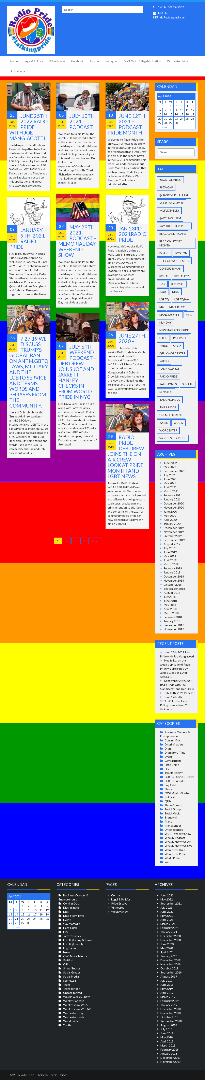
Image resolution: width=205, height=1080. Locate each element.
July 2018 (170, 596)
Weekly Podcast (175, 837)
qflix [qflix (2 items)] (177, 345)
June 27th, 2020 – (132, 338)
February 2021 (173, 495)
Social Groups (173, 809)
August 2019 (172, 544)
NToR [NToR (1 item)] (163, 338)
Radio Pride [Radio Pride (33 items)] (168, 376)
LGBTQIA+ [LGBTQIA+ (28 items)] (181, 299)
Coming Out (172, 740)
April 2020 (170, 519)
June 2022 (170, 463)
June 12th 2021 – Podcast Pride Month (126, 124)
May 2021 (170, 483)
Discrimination (174, 744)
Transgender (173, 825)
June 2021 (170, 479)
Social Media (172, 813)
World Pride (172, 858)
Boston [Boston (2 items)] (181, 253)
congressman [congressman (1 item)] (170, 268)
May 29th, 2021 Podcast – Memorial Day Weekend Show (77, 241)
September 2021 (174, 471)
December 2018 (174, 576)
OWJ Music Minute (177, 793)
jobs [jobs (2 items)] (163, 291)
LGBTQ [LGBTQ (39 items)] (164, 299)
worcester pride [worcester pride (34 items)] (172, 438)
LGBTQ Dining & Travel (179, 777)
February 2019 (173, 568)
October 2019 (173, 536)
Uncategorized (174, 829)
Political (170, 797)
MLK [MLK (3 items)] (189, 314)
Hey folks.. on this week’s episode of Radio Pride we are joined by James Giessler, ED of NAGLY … (175, 668)
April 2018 (170, 609)
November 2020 (174, 507)
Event (168, 756)
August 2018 (172, 592)
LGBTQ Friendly (175, 781)
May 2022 (170, 467)
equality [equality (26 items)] (181, 276)
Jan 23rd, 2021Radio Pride (132, 234)
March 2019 (171, 564)
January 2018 (172, 621)
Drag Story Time (175, 752)
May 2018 (170, 605)
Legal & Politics (33, 61)
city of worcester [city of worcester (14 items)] (174, 260)
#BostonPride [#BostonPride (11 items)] (170, 179)
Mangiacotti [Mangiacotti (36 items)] (169, 314)
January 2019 (172, 572)
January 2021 (172, 499)
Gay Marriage (173, 760)
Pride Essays (57, 61)
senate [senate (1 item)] (187, 384)
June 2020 (170, 511)
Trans (168, 821)
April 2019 (170, 560)
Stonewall (171, 817)
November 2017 (174, 629)
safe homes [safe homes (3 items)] (168, 384)
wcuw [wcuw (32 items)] (178, 422)
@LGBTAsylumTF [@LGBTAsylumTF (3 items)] (171, 202)
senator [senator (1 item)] (166, 392)
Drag (168, 748)
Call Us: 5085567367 (168, 7)
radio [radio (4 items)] (164, 361)
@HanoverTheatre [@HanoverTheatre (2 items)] (174, 195)
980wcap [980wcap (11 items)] (166, 187)
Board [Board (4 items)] (164, 253)
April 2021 (170, 487)
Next (95, 541)
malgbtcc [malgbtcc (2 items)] (177, 307)
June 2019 (170, 552)
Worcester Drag (175, 850)
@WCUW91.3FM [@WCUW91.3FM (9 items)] (170, 218)
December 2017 (174, 625)
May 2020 (170, 515)
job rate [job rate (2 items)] (177, 284)
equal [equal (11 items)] (164, 276)
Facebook (77, 61)
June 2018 (170, 600)
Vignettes (117, 907)
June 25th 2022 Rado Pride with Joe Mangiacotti (28, 127)
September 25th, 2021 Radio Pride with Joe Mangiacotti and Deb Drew (177, 685)
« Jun (165, 127)
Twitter (94, 61)
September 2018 (174, 588)
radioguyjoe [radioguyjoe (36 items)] (169, 368)
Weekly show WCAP (178, 841)
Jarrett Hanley (174, 773)
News (168, 789)
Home (14, 61)
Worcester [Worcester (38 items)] (168, 430)
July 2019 (170, 548)
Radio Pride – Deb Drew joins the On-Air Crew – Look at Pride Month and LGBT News (126, 456)
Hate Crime (172, 764)
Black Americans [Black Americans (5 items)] (172, 233)
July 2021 (170, 475)
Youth (168, 862)
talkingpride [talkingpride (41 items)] (169, 399)
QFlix (168, 801)
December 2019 (174, 527)
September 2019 (174, 540)
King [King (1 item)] (175, 291)
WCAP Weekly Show (178, 833)
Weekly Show (119, 911)
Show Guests (173, 805)
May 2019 (170, 556)
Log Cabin (171, 785)
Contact (116, 895)
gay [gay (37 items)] (162, 284)
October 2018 (173, 584)
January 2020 (172, 523)
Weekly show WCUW (178, 846)
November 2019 (174, 532)
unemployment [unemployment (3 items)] (171, 415)
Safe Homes (18, 71)
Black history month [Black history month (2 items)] (170, 243)
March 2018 (171, 613)
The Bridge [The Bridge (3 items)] (167, 407)
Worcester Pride (177, 61)
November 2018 (174, 580)
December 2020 (174, 503)
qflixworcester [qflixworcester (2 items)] (172, 353)
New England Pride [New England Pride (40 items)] (174, 330)
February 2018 (173, 617)
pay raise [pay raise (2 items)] (180, 338)
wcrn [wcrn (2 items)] (163, 422)
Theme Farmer (58, 1075)
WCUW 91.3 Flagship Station (142, 61)
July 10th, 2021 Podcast (179, 693)
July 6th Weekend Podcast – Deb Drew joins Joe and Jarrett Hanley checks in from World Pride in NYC (77, 372)
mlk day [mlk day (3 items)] (165, 322)
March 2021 (171, 491)
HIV (167, 768)
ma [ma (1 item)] (161, 307)
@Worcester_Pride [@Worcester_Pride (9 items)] (174, 226)
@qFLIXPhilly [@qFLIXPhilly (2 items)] (169, 210)
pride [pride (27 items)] (163, 345)
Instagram (111, 61)
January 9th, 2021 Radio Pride (27, 238)
